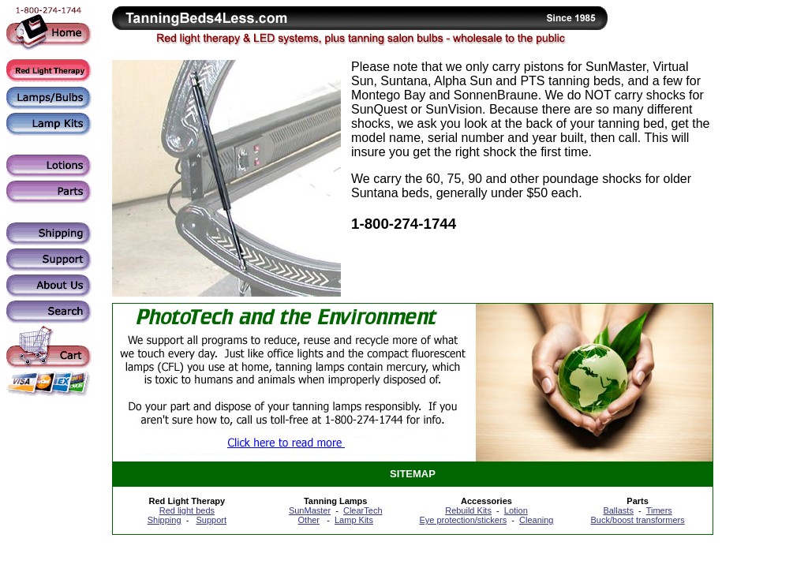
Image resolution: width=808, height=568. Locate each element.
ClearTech (363, 510)
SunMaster (310, 510)
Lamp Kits (354, 520)
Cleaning (536, 520)
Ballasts (618, 510)
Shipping (164, 520)
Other (309, 520)
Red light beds (187, 510)
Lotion (516, 510)
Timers (659, 510)
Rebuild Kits (468, 510)
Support (211, 520)
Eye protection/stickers (463, 520)
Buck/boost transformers (638, 520)
